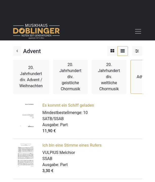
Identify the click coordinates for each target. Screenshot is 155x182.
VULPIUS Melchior (58, 152)
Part (64, 124)
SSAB (47, 158)
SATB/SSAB (53, 118)
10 (85, 112)
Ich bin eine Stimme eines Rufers (72, 145)
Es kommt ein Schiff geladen (68, 105)
